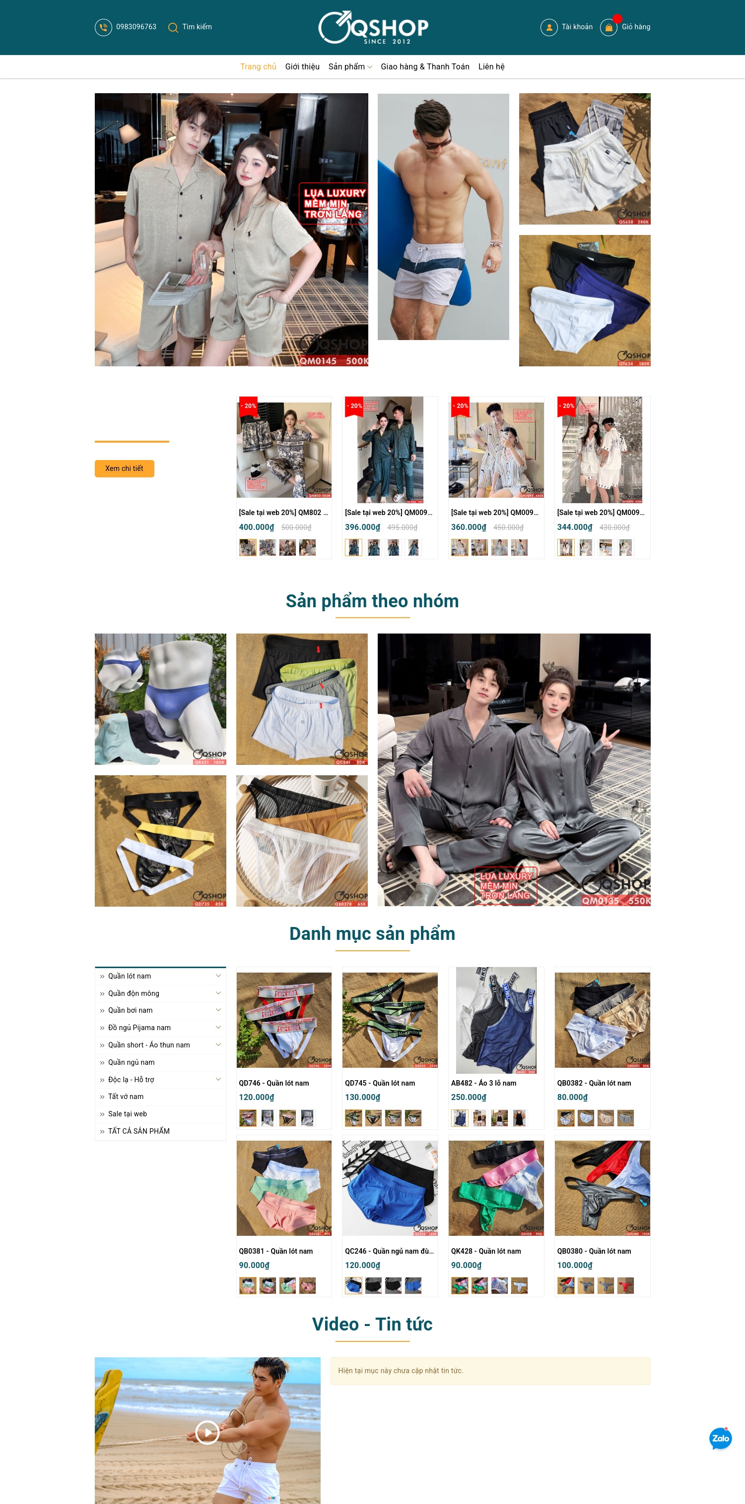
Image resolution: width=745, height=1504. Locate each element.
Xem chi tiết (124, 468)
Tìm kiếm (190, 27)
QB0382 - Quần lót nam (594, 1083)
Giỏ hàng (625, 27)
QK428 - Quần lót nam (486, 1251)
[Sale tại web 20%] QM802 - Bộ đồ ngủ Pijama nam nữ (324, 513)
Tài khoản (567, 27)
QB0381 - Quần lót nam (276, 1251)
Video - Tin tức (372, 1324)
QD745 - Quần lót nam (380, 1083)
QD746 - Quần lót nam (274, 1083)
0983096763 (126, 27)
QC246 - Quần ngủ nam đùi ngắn (396, 1251)
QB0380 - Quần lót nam (594, 1251)
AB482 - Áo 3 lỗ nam (484, 1083)
